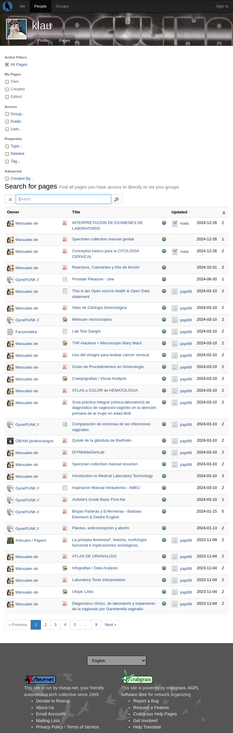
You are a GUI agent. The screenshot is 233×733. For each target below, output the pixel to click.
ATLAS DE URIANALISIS (94, 556)
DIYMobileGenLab (88, 452)
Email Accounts (51, 713)
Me (22, 6)
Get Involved (145, 720)
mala (184, 223)
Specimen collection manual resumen (105, 464)
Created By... (22, 178)
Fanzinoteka (26, 332)
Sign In (222, 6)
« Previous (17, 624)
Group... (18, 114)
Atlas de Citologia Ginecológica (99, 307)
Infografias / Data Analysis (95, 568)
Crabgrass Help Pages (155, 713)
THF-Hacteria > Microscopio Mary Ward (107, 343)
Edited (16, 96)
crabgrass (175, 687)
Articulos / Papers (30, 540)
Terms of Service (83, 727)
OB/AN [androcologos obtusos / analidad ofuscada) (34, 441)
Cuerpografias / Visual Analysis (99, 378)
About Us (45, 707)
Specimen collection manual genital (103, 239)
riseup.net (68, 687)
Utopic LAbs (82, 591)
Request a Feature (151, 707)
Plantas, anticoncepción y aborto (100, 528)
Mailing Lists (48, 720)
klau (42, 25)
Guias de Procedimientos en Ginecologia (108, 366)
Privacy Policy (49, 727)
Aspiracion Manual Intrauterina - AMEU (106, 487)
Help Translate (147, 727)
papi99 (186, 291)
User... (16, 129)
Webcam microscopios (92, 319)
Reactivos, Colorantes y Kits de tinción (106, 267)
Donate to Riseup (52, 700)
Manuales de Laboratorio (26, 224)
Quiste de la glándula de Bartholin (101, 440)
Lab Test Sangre (86, 331)
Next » (110, 624)
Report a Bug (146, 700)
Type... (16, 146)
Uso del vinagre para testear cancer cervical (110, 355)
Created (18, 89)
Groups (62, 6)
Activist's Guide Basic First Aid (98, 499)
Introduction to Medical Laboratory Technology (112, 476)
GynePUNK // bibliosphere (27, 280)
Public (16, 121)
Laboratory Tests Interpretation (99, 579)
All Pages (19, 64)
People (40, 6)
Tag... (15, 161)
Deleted (17, 153)
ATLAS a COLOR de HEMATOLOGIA (105, 390)
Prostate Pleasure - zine (93, 279)
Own (15, 81)
